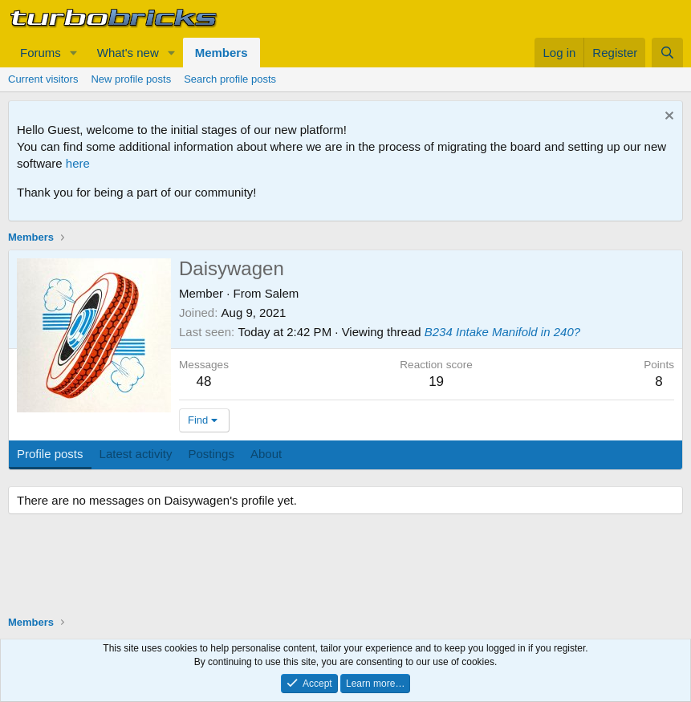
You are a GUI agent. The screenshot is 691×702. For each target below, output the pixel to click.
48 (204, 381)
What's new (128, 52)
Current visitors (43, 79)
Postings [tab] (211, 454)
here (78, 163)
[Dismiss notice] (667, 117)
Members (221, 52)
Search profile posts (230, 79)
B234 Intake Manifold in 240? (502, 332)
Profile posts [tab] (50, 454)
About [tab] (266, 454)
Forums (40, 52)
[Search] (667, 52)
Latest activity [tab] (136, 454)
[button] (74, 52)
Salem (282, 293)
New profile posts (131, 79)
